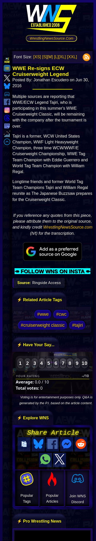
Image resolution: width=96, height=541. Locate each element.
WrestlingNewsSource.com (67, 227)
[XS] (37, 57)
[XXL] (72, 57)
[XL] (62, 57)
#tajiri (77, 325)
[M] (50, 57)
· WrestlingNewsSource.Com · (52, 38)
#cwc (61, 314)
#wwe (43, 314)
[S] (44, 57)
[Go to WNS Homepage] (51, 19)
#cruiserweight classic (43, 325)
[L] (56, 57)
